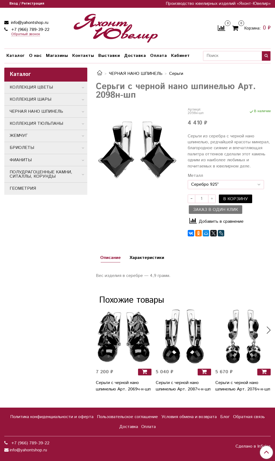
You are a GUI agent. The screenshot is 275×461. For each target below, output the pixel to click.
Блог (225, 417)
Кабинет (180, 56)
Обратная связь (249, 417)
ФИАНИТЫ (21, 160)
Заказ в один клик (215, 210)
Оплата (158, 56)
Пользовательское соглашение (127, 417)
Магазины (57, 56)
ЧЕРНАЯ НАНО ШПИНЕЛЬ (135, 74)
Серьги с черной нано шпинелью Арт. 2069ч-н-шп (123, 386)
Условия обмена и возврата (189, 417)
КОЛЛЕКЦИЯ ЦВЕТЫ (31, 87)
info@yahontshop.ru (29, 23)
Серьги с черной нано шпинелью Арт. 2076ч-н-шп (242, 386)
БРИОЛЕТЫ (22, 148)
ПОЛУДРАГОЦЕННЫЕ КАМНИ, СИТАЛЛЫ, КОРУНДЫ (41, 174)
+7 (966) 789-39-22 (29, 30)
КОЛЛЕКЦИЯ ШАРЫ (30, 99)
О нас (35, 56)
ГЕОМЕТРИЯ (23, 188)
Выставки (109, 56)
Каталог (15, 56)
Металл (195, 176)
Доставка (135, 56)
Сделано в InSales (253, 446)
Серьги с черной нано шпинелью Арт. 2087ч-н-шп (183, 386)
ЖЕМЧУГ (19, 136)
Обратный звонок (25, 34)
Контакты (83, 56)
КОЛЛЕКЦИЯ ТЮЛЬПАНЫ (36, 123)
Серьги (176, 74)
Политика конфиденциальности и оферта (51, 417)
